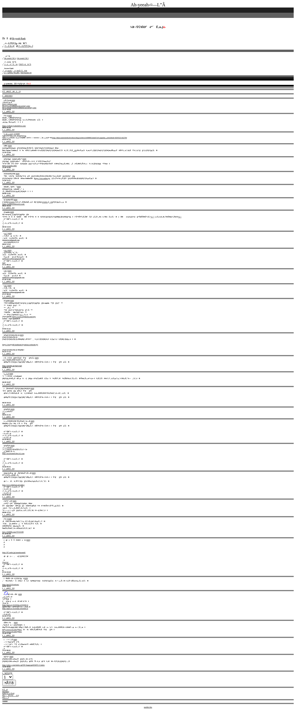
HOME (9, 96)
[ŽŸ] (7, 673)
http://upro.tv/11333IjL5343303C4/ (15, 608)
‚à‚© (6, 233)
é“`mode (8, 71)
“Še (5, 91)
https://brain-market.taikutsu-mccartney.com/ (19, 108)
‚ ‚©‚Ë (6, 374)
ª (4, 673)
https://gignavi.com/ (9, 104)
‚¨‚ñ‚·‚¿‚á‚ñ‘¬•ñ (10, 134)
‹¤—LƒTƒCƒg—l (25, 46)
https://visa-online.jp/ (42, 178)
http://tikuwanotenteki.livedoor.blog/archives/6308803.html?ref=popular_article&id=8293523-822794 (89, 138)
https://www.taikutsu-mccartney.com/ (16, 106)
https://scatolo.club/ (9, 166)
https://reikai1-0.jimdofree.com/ (14, 126)
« (4, 96)
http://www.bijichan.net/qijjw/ (13, 485)
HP (13, 100)
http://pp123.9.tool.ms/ (10, 584)
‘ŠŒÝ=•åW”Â (25, 64)
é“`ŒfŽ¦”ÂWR (20, 71)
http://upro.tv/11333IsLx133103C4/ (15, 605)
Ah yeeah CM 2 (23, 58)
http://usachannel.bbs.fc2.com (13, 453)
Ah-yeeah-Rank (18, 39)
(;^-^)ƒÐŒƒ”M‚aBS (11, 73)
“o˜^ (152, 217)
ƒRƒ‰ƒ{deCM (26, 73)
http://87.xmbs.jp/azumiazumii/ (13, 552)
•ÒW (11, 111)
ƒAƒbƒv (12, 202)
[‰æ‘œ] (5, 562)
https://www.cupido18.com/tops (24, 317)
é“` (4, 451)
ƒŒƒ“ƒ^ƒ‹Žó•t (8, 693)
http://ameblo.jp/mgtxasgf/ (12, 366)
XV (17, 91)
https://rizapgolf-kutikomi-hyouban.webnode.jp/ (20, 345)
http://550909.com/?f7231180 (13, 532)
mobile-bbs (148, 707)
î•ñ (74, 150)
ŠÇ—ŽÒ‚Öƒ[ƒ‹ (10, 695)
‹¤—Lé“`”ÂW (10, 64)
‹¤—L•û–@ (9, 46)
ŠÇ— (5, 697)
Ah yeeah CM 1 (10, 58)
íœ (5, 111)
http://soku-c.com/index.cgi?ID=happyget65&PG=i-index (23, 665)
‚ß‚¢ (5, 250)
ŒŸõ (10, 91)
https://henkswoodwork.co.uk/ (13, 204)
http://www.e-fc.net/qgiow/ (12, 629)
